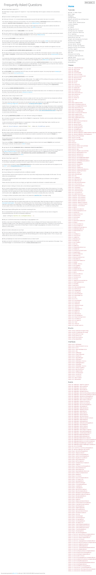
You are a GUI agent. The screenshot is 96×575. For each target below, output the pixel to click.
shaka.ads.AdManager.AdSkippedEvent (78, 421)
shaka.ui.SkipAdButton (74, 267)
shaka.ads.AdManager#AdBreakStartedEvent (79, 438)
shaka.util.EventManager (75, 300)
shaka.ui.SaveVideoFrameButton (76, 260)
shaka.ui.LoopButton (73, 237)
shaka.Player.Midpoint (74, 499)
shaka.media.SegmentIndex (75, 114)
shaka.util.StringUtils (74, 320)
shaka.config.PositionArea (75, 337)
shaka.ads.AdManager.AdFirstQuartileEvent (79, 399)
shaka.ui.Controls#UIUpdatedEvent (77, 564)
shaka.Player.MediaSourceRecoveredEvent (79, 494)
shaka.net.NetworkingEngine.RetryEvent (79, 449)
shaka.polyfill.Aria (73, 144)
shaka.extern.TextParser (75, 374)
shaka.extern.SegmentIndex (75, 371)
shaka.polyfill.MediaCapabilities (77, 152)
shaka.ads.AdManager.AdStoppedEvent (78, 428)
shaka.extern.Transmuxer (75, 376)
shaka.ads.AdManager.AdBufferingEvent (78, 384)
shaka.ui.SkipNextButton (75, 269)
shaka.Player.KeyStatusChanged (76, 482)
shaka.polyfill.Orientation (75, 156)
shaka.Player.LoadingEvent (75, 487)
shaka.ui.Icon (72, 232)
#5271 (5, 161)
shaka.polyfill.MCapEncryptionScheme (78, 151)
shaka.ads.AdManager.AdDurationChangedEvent (80, 398)
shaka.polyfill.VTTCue (74, 172)
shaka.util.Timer (72, 322)
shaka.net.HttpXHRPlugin (75, 129)
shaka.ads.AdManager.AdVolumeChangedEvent (79, 431)
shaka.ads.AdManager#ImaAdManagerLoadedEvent (80, 443)
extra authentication (19, 71)
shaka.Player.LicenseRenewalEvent (77, 484)
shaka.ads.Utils (72, 82)
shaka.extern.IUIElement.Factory (77, 361)
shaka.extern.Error (73, 347)
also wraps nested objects (8, 197)
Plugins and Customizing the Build (77, 39)
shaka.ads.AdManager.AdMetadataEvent (78, 408)
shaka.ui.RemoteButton (74, 255)
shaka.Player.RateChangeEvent (76, 506)
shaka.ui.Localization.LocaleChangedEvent (79, 567)
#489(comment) (41, 34)
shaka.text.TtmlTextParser (75, 189)
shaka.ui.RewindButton (74, 259)
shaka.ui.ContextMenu (74, 217)
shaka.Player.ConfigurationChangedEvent (79, 466)
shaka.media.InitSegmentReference (77, 106)
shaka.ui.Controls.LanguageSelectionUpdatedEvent (82, 541)
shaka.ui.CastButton (73, 212)
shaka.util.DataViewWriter (75, 295)
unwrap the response (27, 89)
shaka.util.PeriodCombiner (75, 315)
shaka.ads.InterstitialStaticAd (77, 76)
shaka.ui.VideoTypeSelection (76, 282)
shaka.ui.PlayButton (73, 249)
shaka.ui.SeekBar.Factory (75, 264)
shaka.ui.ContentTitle (74, 215)
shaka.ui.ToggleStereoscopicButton (77, 280)
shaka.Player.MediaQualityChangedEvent (79, 492)
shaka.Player (71, 141)
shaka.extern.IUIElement (75, 359)
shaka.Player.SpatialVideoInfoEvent (78, 511)
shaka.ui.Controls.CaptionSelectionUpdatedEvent (81, 534)
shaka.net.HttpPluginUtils (75, 127)
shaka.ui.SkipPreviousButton (76, 270)
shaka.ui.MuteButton (73, 240)
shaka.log (70, 101)
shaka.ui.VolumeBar (73, 283)
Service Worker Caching (74, 44)
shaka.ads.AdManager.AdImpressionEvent (79, 401)
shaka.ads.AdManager (73, 71)
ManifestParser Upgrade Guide (76, 59)
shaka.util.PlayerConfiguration (77, 317)
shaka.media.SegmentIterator (76, 116)
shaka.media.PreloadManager (75, 111)
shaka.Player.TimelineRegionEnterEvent (79, 526)
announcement (54, 53)
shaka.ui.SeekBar (72, 262)
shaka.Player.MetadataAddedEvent (77, 496)
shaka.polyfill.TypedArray (75, 167)
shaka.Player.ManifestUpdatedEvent (77, 491)
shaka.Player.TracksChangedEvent (77, 529)
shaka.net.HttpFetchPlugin (75, 126)
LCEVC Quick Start (73, 60)
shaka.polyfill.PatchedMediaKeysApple (78, 157)
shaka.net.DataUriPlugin (75, 124)
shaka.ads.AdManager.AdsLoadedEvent (78, 424)
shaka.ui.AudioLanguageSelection (77, 210)
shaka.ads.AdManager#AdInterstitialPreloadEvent (81, 441)
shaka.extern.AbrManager (75, 344)
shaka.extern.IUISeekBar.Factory (77, 366)
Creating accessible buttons (76, 35)
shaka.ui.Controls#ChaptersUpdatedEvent (79, 554)
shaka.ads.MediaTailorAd (75, 77)
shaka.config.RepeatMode (75, 339)
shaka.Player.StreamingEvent (76, 519)
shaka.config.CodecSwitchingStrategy (78, 330)
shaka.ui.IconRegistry (74, 234)
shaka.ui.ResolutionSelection (76, 257)
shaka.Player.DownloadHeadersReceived (78, 471)
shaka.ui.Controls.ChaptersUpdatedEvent (79, 537)
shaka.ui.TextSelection (74, 277)
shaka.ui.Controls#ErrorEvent (76, 556)
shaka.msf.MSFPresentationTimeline (77, 121)
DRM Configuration (73, 21)
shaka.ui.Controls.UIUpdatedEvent (77, 549)
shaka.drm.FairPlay (73, 96)
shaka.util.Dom (72, 297)
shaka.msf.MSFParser (73, 119)
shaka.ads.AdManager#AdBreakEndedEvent (79, 434)
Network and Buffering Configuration (78, 19)
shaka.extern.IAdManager (75, 352)
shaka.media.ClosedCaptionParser (77, 104)
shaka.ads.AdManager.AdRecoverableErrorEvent (80, 418)
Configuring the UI (73, 29)
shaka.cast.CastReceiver (75, 86)
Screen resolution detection (76, 32)
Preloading (71, 26)
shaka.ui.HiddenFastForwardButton (77, 227)
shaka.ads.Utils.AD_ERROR (75, 446)
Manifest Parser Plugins (75, 40)
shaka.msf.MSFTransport (74, 122)
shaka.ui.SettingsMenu (74, 265)
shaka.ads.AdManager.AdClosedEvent (77, 389)
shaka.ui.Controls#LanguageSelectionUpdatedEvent (82, 557)
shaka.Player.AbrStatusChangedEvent (78, 451)
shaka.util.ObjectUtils (74, 313)
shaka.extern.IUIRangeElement (76, 362)
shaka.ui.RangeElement (74, 252)
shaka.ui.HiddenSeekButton (75, 230)
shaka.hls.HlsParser (73, 97)
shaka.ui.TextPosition (74, 275)
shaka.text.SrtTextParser (75, 184)
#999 (34, 27)
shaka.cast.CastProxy (74, 84)
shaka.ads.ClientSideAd (74, 72)
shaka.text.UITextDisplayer (75, 190)
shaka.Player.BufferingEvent (76, 461)
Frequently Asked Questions (75, 55)
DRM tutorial (46, 58)
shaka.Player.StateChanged (75, 516)
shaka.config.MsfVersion (75, 335)
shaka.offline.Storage (74, 137)
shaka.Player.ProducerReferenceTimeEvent (79, 502)
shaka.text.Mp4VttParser (75, 180)
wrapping (57, 69)
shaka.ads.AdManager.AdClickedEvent (78, 386)
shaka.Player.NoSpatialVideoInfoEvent (78, 501)
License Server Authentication (76, 22)
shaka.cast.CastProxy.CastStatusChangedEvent (80, 448)
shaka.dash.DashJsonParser (75, 92)
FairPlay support (72, 49)
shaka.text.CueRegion (74, 177)
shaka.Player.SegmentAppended (76, 507)
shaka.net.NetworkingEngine (75, 131)
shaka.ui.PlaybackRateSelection (77, 247)
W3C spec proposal (21, 161)
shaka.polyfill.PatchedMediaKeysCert (78, 159)
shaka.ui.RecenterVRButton (75, 254)
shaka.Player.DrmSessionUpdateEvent (78, 472)
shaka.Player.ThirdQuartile (75, 522)
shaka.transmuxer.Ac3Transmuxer (77, 197)
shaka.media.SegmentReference (76, 117)
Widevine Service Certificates (76, 47)
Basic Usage (71, 14)
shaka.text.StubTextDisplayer (76, 185)
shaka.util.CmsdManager (74, 290)
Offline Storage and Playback (76, 45)
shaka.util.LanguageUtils (75, 308)
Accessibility (72, 62)
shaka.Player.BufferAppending (76, 459)
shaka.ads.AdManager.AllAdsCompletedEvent (79, 433)
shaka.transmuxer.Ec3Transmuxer (77, 199)
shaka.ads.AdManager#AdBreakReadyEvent (79, 436)
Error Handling (72, 34)
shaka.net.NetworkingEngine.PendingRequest (80, 134)
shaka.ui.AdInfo (72, 207)
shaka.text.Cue (72, 175)
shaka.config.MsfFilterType (75, 334)
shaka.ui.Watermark (73, 285)
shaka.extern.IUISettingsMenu (76, 367)
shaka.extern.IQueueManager (75, 357)
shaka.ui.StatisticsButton (75, 273)
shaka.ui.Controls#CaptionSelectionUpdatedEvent (81, 551)
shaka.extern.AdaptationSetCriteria (78, 346)
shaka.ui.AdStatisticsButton (76, 209)
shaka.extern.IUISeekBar (75, 364)
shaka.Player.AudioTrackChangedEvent (78, 454)
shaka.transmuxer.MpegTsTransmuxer (77, 202)
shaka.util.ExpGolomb (74, 302)
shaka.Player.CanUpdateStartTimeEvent (78, 462)
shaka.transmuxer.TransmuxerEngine (77, 204)
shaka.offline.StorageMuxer (75, 139)
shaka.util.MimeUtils (74, 310)
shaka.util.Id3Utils (73, 307)
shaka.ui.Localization (74, 235)
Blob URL (70, 52)
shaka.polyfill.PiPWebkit (75, 162)
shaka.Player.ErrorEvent (75, 476)
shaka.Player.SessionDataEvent (76, 509)
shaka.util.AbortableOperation (76, 287)
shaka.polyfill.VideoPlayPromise (77, 170)
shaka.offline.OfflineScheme (76, 136)
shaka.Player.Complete (74, 464)
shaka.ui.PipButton (73, 245)
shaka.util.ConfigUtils (74, 292)
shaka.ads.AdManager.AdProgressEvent (78, 416)
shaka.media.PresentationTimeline (77, 112)
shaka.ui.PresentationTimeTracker (77, 250)
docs (22, 150)
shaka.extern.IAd (72, 351)
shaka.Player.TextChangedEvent (76, 521)
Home (71, 6)
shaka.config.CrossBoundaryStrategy (78, 332)
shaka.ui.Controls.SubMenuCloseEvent (78, 544)
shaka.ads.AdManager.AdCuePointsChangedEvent (80, 396)
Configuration (72, 17)
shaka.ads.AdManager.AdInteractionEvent (79, 403)
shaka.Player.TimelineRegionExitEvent (78, 527)
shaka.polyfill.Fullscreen (75, 147)
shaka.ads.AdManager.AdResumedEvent (78, 419)
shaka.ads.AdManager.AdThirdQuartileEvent (79, 429)
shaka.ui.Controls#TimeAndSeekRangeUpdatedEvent (81, 562)
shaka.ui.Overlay (72, 244)
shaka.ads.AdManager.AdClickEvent (77, 388)
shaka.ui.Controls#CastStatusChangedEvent (79, 552)
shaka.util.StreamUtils (74, 318)
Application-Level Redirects (76, 50)
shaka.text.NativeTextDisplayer (77, 182)
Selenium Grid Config (74, 54)
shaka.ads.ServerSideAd (74, 79)
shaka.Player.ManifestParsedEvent (77, 489)
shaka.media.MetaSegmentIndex (76, 109)
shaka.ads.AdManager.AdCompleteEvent (78, 391)
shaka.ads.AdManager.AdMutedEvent (77, 411)
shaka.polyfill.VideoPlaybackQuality (78, 169)
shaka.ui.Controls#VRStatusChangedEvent (79, 565)
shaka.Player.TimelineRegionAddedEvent (79, 524)
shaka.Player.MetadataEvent (75, 497)
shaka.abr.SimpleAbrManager (75, 67)
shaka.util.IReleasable (74, 379)
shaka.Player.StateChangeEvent (76, 517)
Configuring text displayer (75, 30)
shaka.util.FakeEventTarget (75, 305)
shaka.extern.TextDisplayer (75, 372)
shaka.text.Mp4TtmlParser (75, 179)
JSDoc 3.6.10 (15, 573)
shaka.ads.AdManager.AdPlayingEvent (78, 414)
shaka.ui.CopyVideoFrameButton (76, 220)
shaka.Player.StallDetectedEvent (77, 512)
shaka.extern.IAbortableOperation (77, 349)
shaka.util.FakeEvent (74, 303)
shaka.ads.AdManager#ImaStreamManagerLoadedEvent (82, 444)
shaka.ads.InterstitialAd (75, 74)
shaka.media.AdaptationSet (75, 102)
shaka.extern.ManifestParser (76, 369)
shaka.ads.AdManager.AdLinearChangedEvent (79, 404)
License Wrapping (72, 24)
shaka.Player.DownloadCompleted (77, 467)
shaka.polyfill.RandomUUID (75, 164)
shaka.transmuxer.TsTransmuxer (76, 205)
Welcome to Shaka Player (75, 12)
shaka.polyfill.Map (73, 149)
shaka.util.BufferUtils (74, 288)
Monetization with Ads (74, 37)
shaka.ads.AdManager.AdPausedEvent (77, 413)
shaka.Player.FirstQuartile (75, 479)
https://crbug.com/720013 (10, 147)
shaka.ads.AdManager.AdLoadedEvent (77, 406)
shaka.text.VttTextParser (75, 192)
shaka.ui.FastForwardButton (75, 224)
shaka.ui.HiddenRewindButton (76, 229)
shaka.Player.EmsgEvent (74, 474)
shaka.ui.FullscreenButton (75, 225)
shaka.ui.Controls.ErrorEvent (76, 539)
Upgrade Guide (72, 57)
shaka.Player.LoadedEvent (75, 486)
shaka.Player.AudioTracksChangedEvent (78, 456)
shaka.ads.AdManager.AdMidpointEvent (78, 409)
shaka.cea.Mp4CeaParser (74, 89)
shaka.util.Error (72, 298)
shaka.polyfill (72, 142)
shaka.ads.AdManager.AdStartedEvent (78, 426)
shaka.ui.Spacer (72, 272)
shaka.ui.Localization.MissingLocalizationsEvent (82, 569)
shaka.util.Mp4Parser (74, 312)
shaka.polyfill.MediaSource (75, 154)
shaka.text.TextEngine (74, 187)
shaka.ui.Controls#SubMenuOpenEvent (78, 561)
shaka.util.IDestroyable (75, 377)
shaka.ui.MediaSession (74, 239)
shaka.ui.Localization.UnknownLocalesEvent (80, 570)
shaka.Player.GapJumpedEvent (76, 481)
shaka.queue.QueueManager (75, 174)
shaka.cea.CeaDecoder (74, 87)
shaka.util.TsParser (73, 323)
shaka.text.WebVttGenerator (75, 194)
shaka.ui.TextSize (73, 278)
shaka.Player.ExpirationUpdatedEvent (78, 477)
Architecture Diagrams (74, 42)
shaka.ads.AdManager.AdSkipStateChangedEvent (80, 423)
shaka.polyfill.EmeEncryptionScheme (78, 146)
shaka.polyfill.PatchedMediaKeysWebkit (79, 161)
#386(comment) (35, 23)
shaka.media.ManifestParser (75, 107)
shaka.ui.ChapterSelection (75, 214)
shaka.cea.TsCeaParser (74, 91)
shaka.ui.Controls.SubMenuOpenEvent (78, 546)
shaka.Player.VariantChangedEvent (77, 532)
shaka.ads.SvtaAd (72, 81)
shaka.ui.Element (72, 222)
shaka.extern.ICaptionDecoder (76, 354)
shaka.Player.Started (74, 514)
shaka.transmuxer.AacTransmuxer (77, 195)
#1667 (23, 140)
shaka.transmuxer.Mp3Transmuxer (77, 200)
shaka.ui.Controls (73, 219)
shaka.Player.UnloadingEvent (76, 531)
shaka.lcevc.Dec (72, 99)
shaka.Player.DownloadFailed (76, 469)
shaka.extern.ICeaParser (75, 356)
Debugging (70, 16)
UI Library (71, 27)
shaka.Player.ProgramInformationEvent (78, 504)
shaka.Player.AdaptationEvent (76, 453)
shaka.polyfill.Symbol (74, 165)
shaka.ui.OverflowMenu (74, 242)
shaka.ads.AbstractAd (74, 69)
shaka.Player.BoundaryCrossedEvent (77, 457)
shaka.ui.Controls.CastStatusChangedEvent (79, 536)
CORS (46, 40)
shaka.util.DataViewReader (75, 293)
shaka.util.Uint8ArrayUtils (75, 325)
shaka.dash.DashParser (74, 94)
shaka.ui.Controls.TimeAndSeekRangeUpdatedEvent (81, 547)
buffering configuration (12, 101)
